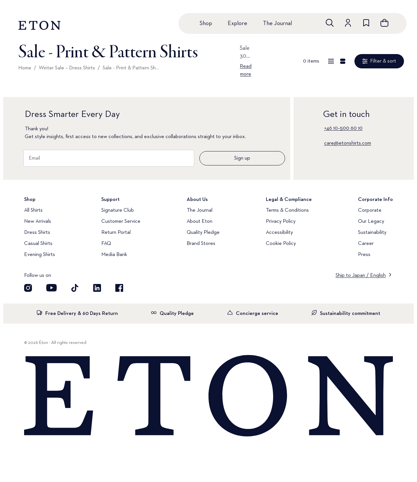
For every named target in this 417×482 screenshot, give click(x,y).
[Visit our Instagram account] (28, 288)
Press (364, 254)
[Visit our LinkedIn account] (97, 288)
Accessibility (279, 232)
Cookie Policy (281, 243)
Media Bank (114, 254)
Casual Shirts (38, 243)
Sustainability (372, 232)
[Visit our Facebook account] (119, 288)
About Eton (199, 221)
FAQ (106, 243)
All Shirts (33, 210)
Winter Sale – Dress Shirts (67, 68)
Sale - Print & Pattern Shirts (131, 68)
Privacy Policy (280, 221)
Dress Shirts (37, 232)
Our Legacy (371, 221)
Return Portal (116, 232)
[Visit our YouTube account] (51, 288)
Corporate (369, 210)
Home (24, 68)
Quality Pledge (203, 232)
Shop (205, 23)
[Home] (208, 396)
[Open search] (330, 23)
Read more (246, 70)
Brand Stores (201, 243)
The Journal (277, 23)
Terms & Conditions (287, 210)
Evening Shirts (39, 254)
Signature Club (117, 210)
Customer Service (120, 221)
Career (366, 243)
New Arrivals (37, 221)
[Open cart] (384, 23)
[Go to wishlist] (366, 23)
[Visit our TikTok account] (75, 288)
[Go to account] (348, 23)
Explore (237, 23)
